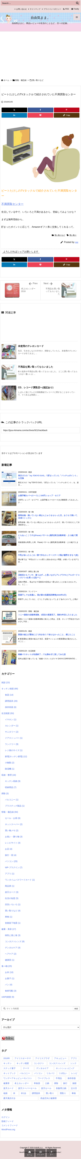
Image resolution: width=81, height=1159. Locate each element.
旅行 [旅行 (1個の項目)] (65, 1083)
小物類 (9, 762)
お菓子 (9, 978)
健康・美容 (8, 929)
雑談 (5, 682)
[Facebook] (40, 110)
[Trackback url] (40, 430)
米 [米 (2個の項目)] (14, 1093)
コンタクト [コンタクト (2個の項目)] (39, 1063)
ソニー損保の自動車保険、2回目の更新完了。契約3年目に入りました (47, 615)
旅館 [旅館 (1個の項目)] (74, 1083)
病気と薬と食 (12, 935)
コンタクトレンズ (14, 941)
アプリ (9, 873)
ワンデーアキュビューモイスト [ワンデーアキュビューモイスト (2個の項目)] (17, 1078)
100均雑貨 (7, 997)
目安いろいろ (12, 904)
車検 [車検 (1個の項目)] (74, 1093)
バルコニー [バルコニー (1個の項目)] (25, 1073)
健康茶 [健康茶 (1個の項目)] (6, 1083)
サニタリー (11, 732)
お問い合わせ (21, 9)
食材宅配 (10, 991)
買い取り (72, 235)
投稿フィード (7, 1121)
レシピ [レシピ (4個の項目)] (74, 1073)
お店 (8, 849)
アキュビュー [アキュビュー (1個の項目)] (60, 1058)
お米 (9, 972)
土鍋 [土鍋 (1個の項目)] (47, 1083)
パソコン (11, 861)
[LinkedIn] (14, 115)
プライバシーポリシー (52, 9)
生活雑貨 (7, 713)
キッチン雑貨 (9, 688)
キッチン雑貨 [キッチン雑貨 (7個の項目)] (23, 1063)
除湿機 (9, 769)
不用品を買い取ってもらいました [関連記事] (35, 367)
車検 (8, 917)
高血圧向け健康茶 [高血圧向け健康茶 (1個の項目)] (48, 1098)
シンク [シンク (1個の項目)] (73, 1063)
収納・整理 (8, 775)
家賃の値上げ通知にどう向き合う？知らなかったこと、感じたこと (46, 634)
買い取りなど (38, 80)
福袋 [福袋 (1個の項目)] (5, 1093)
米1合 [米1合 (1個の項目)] (23, 1093)
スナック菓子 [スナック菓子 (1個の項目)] (9, 1068)
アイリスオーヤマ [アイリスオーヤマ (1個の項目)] (22, 1058)
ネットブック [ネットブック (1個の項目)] (9, 1073)
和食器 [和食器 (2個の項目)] (37, 1083)
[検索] (77, 3)
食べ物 (6, 966)
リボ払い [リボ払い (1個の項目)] (63, 1073)
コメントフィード (9, 1125)
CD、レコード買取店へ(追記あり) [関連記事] (35, 387)
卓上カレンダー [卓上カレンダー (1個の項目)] (21, 1083)
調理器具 (11, 701)
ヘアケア (10, 954)
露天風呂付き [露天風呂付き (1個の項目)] (9, 1098)
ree (76, 242)
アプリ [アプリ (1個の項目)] (74, 1058)
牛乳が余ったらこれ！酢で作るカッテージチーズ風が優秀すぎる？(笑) (48, 555)
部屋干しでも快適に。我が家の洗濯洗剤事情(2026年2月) (42, 595)
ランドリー (11, 744)
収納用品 (10, 787)
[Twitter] (14, 110)
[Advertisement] (40, 53)
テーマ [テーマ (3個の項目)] (26, 1068)
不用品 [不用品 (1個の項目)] (59, 1078)
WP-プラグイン (13, 867)
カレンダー (11, 725)
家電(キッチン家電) (16, 756)
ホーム (6, 80)
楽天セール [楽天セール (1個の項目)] (46, 1088)
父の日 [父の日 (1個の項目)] (74, 1088)
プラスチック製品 (14, 806)
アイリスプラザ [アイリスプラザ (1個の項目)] (42, 1058)
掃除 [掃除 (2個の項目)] (56, 1083)
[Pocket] (40, 115)
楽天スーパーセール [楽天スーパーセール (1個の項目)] (27, 1088)
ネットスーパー (13, 824)
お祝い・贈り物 (13, 836)
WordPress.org (8, 1129)
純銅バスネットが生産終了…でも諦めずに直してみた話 (42, 654)
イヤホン (10, 719)
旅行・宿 (10, 855)
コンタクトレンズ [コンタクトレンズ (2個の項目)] (57, 1063)
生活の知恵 (11, 898)
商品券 (9, 886)
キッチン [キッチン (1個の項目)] (7, 1063)
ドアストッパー (13, 738)
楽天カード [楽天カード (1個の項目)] (8, 1088)
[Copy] (66, 115)
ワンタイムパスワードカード (20, 880)
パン (8, 984)
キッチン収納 (12, 781)
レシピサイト (12, 843)
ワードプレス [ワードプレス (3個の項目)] (44, 1078)
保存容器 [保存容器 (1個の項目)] (72, 1078)
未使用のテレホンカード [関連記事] (31, 346)
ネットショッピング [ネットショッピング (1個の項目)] (65, 1068)
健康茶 (9, 960)
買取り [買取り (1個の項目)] (63, 1093)
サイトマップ (35, 9)
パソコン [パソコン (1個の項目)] (38, 1073)
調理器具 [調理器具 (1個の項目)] (36, 1093)
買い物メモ (11, 830)
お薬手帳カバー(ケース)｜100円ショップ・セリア (39, 495)
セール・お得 (12, 818)
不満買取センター (12, 204)
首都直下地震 (12, 923)
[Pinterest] (66, 110)
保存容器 (10, 707)
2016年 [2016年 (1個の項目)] (6, 1058)
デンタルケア (12, 947)
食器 (9, 695)
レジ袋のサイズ (13, 750)
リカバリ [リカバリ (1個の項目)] (50, 1073)
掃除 (5, 793)
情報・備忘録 (20, 80)
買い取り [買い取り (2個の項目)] (50, 1093)
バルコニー (11, 799)
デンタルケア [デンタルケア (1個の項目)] (42, 1068)
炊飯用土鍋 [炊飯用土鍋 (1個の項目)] (61, 1088)
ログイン (5, 1117)
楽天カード (11, 892)
